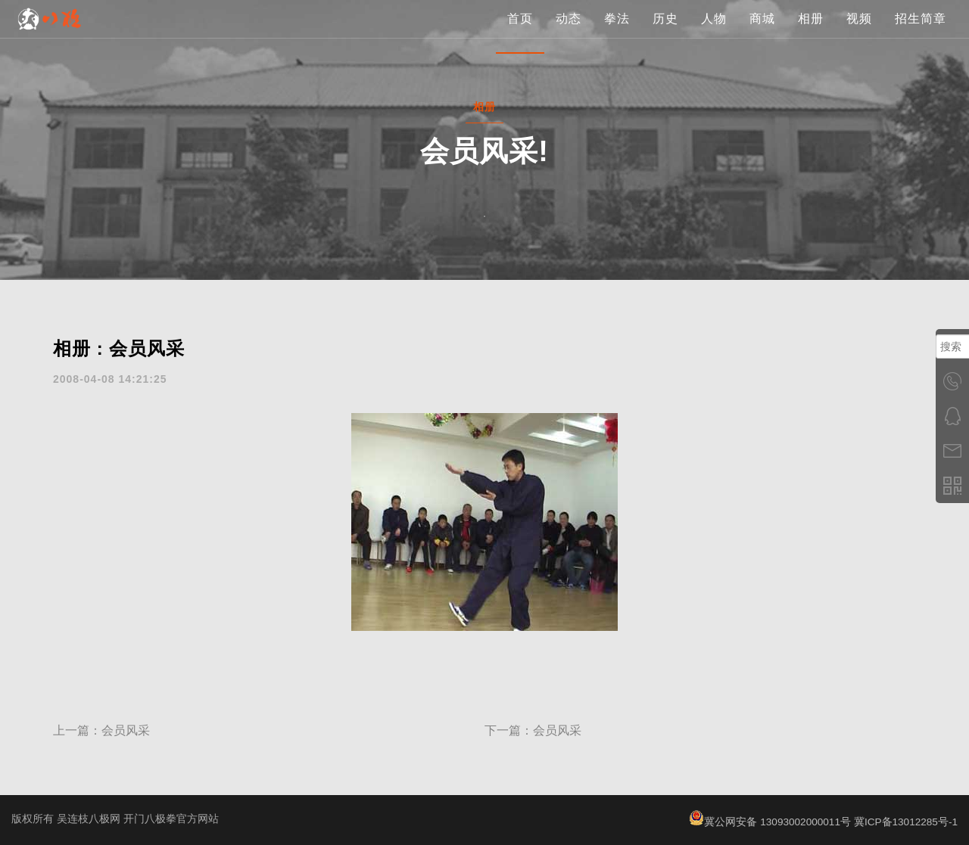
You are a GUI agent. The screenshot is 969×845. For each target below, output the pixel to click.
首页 (520, 33)
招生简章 (920, 33)
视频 (859, 33)
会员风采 (125, 730)
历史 (665, 33)
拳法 (617, 33)
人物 (714, 33)
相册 (811, 33)
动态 (568, 33)
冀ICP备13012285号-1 (905, 821)
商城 (762, 33)
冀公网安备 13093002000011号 (766, 821)
